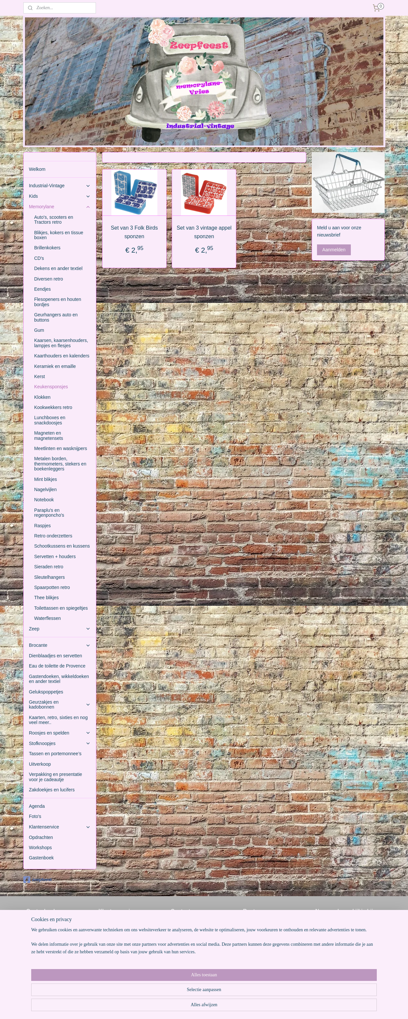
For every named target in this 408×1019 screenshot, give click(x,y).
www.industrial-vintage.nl (196, 960)
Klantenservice (60, 827)
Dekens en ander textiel (58, 268)
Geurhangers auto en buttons (56, 317)
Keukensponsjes (51, 386)
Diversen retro (48, 279)
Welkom (37, 169)
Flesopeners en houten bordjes (57, 302)
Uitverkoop (40, 764)
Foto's (35, 816)
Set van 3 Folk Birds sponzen (134, 232)
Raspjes (42, 525)
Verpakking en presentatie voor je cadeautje (55, 777)
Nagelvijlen (45, 489)
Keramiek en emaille (55, 366)
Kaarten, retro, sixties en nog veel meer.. (58, 720)
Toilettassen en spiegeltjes (61, 608)
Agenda (37, 806)
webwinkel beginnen (214, 1007)
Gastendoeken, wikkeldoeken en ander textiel (59, 679)
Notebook (44, 499)
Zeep (60, 629)
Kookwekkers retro (53, 407)
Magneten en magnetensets (48, 435)
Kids (60, 196)
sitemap (180, 1007)
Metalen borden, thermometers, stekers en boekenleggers (60, 463)
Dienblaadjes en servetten (55, 655)
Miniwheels (326, 923)
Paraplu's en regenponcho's (49, 513)
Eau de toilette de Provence (57, 665)
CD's (39, 258)
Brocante (60, 645)
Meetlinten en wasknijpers (60, 448)
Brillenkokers (47, 247)
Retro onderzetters (53, 535)
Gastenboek (41, 857)
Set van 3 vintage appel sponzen (203, 232)
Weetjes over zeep (118, 938)
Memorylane (60, 207)
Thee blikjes (46, 597)
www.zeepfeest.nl (189, 953)
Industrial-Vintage (60, 186)
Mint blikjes (45, 479)
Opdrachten (41, 837)
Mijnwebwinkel (265, 1007)
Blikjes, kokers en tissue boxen (58, 235)
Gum (39, 330)
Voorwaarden (112, 923)
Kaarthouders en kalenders (61, 355)
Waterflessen (47, 618)
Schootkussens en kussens (62, 546)
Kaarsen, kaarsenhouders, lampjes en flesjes (61, 343)
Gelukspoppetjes (46, 691)
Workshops (40, 847)
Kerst (39, 376)
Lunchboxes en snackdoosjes (49, 420)
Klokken (42, 397)
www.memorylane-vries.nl (197, 967)
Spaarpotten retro (52, 587)
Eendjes (42, 289)
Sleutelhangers (49, 577)
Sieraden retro (48, 566)
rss (192, 1007)
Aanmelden (334, 249)
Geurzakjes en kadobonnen (60, 704)
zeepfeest (37, 880)
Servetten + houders (55, 556)
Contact (106, 931)
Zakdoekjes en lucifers (52, 789)
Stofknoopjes (60, 743)
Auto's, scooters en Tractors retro (53, 220)
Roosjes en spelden (60, 733)
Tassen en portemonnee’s (55, 753)
